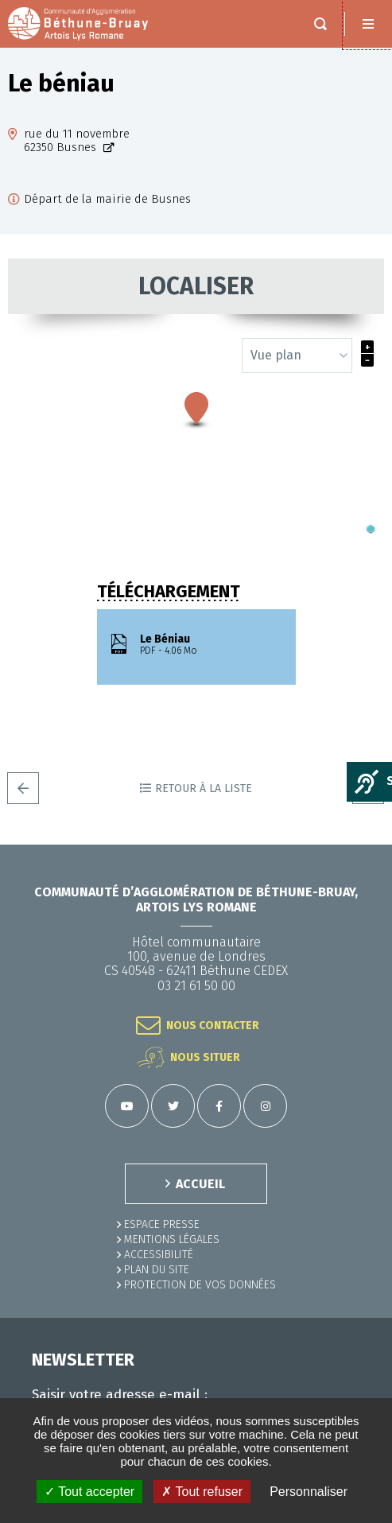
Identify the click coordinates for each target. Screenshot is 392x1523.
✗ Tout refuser (202, 1491)
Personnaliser (308, 1491)
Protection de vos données (200, 1285)
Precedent (23, 788)
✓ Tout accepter (89, 1491)
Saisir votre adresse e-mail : (120, 1395)
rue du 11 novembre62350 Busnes (77, 140)
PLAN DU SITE (156, 1269)
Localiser (196, 286)
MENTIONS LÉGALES (171, 1239)
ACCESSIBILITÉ (158, 1254)
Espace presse (162, 1224)
